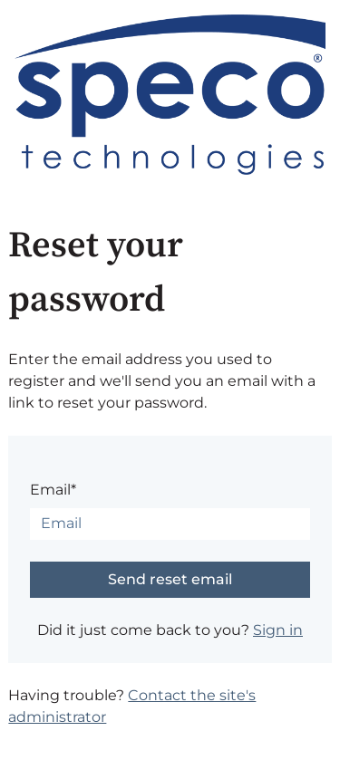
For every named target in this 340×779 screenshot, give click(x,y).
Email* (53, 489)
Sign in (278, 630)
